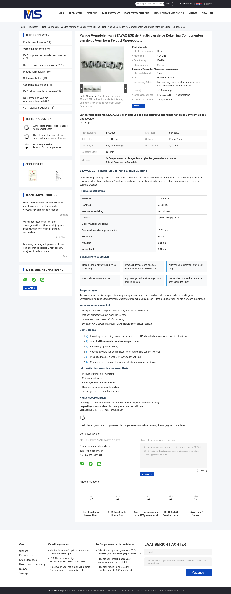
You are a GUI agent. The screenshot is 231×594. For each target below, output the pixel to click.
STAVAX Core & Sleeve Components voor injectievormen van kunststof (195, 514)
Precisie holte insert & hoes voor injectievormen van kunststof (114, 560)
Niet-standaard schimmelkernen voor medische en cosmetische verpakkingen (49, 138)
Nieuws (193, 13)
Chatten (138, 106)
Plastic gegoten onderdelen (171, 425)
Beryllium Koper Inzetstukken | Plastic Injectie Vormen (91, 514)
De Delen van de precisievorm (40, 65)
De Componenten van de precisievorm (45, 55)
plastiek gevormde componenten (102, 425)
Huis (61, 13)
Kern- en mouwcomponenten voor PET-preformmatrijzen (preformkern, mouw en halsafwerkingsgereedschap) (148, 514)
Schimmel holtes (32, 78)
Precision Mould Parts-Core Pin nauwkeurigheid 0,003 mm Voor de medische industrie (115, 569)
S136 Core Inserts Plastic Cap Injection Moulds (117, 514)
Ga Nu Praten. (186, 3)
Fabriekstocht (111, 13)
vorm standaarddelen (35, 107)
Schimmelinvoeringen (35, 84)
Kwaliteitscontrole (136, 13)
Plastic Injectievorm (34, 42)
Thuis (22, 27)
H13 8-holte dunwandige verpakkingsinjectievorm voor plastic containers (68, 560)
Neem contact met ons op (168, 13)
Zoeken (168, 4)
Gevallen (207, 13)
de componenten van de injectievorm (138, 425)
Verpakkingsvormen (34, 48)
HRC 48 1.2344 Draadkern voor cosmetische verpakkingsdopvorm (170, 514)
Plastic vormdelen (50, 27)
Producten (75, 13)
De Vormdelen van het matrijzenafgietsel (35, 99)
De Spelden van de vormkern (39, 91)
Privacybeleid (55, 590)
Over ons (92, 13)
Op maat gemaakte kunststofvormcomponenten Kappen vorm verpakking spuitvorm (50, 147)
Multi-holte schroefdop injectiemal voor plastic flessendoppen (69, 552)
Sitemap (23, 573)
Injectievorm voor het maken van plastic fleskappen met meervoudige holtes (70, 568)
